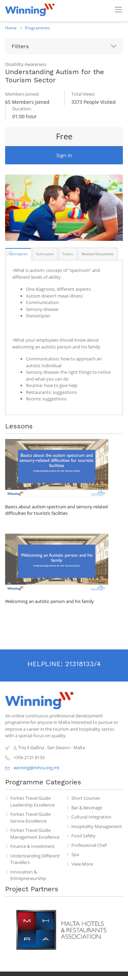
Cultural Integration (91, 817)
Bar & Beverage (86, 808)
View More (82, 864)
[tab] (18, 254)
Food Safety (83, 836)
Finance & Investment (32, 846)
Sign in (64, 155)
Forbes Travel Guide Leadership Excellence (32, 801)
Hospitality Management (96, 826)
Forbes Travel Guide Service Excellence (30, 817)
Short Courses (85, 798)
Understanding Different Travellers (35, 859)
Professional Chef (88, 845)
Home (11, 28)
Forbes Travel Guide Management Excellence (34, 833)
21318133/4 (83, 664)
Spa (75, 854)
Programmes (37, 28)
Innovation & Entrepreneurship (28, 875)
